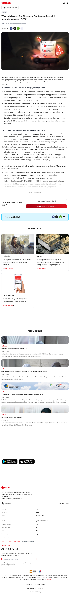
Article (37, 531)
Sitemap (40, 588)
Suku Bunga (4, 534)
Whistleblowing (31, 588)
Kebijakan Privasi (40, 584)
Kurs (2, 531)
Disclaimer (29, 584)
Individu (3, 509)
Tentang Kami (40, 515)
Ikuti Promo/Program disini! (46, 201)
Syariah (38, 512)
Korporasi (4, 512)
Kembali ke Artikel (10, 7)
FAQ (37, 524)
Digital (3, 515)
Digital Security (40, 534)
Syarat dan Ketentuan (42, 521)
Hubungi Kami (5, 546)
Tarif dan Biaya (5, 527)
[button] (33, 559)
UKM (37, 509)
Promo (3, 521)
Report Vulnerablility (35, 592)
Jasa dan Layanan (6, 524)
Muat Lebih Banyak (35, 192)
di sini (49, 579)
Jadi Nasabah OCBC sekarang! (46, 206)
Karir (37, 527)
